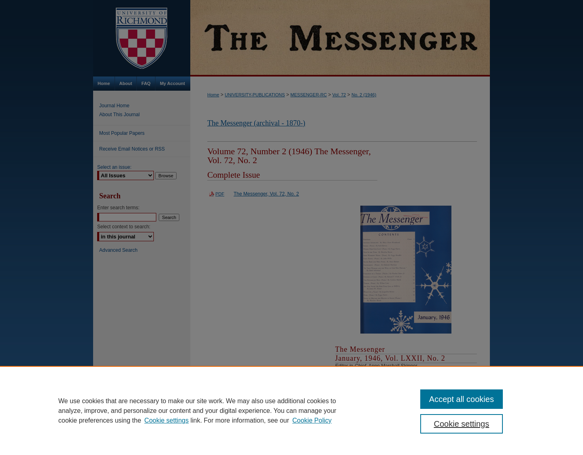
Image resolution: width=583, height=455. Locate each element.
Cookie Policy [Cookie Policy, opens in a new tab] (312, 420)
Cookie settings (167, 420)
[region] (291, 410)
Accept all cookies (461, 399)
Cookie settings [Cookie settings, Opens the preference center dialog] (461, 423)
